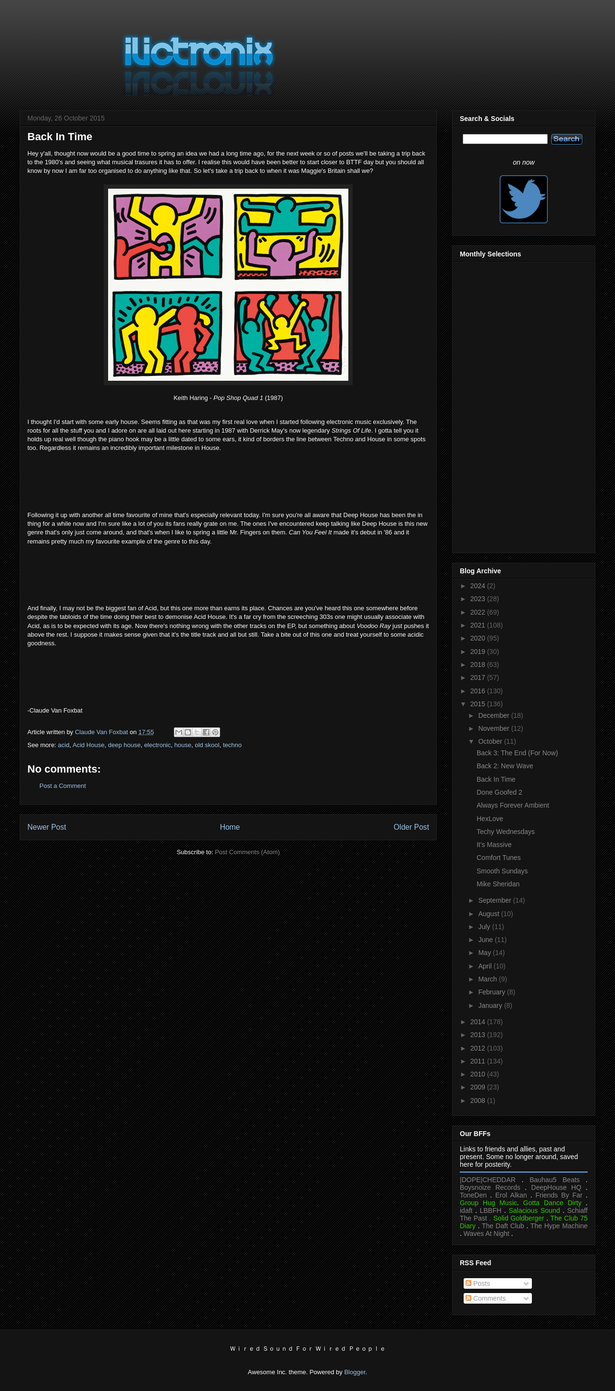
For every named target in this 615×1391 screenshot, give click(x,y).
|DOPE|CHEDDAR (488, 1180)
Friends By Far (558, 1195)
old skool (207, 745)
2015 (478, 704)
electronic (157, 745)
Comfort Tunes (499, 857)
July (485, 927)
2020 (478, 638)
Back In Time (496, 779)
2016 (478, 691)
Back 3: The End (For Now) (517, 753)
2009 (478, 1087)
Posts (478, 1283)
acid (64, 745)
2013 (478, 1035)
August (489, 914)
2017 (478, 677)
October (491, 741)
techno (232, 745)
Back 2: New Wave (505, 766)
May (485, 952)
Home (230, 827)
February (492, 992)
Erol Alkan (511, 1195)
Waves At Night (486, 1233)
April (485, 966)
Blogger (354, 1372)
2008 (478, 1100)
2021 (478, 625)
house (182, 745)
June (486, 939)
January (491, 1005)
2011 (478, 1061)
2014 (478, 1022)
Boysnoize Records (490, 1187)
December (494, 715)
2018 (478, 664)
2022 (478, 612)
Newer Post (46, 827)
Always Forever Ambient (513, 805)
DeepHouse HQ (556, 1187)
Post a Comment (62, 785)
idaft (466, 1210)
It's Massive (494, 844)
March (488, 979)
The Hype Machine (559, 1226)
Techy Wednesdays (506, 831)
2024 (478, 586)
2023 (478, 599)
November (494, 728)
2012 (478, 1048)
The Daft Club (503, 1226)
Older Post (411, 827)
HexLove (490, 819)
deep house (124, 745)
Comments (486, 1298)
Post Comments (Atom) (247, 852)
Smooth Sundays (502, 871)
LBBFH (491, 1210)
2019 (478, 651)
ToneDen (473, 1195)
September (495, 900)
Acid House (88, 745)
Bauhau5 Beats (554, 1180)
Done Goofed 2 (499, 792)
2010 (478, 1074)
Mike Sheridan (498, 884)
